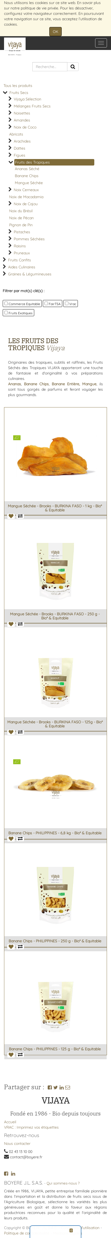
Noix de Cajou (26, 203)
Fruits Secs (18, 92)
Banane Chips (27, 175)
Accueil (10, 1121)
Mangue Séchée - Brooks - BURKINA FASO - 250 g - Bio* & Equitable (55, 616)
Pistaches (22, 232)
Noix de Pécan (21, 217)
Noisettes (22, 113)
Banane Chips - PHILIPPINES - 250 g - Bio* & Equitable (55, 941)
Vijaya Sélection (27, 99)
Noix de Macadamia (26, 196)
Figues (19, 155)
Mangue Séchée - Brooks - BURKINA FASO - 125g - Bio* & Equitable (55, 724)
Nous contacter (17, 1143)
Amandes (22, 120)
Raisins (20, 246)
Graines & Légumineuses (29, 274)
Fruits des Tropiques (32, 162)
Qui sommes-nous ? (63, 1183)
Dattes (19, 148)
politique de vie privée (39, 8)
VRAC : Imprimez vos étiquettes (31, 1127)
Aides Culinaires (21, 267)
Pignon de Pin (21, 224)
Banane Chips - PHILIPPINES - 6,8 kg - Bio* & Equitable (55, 833)
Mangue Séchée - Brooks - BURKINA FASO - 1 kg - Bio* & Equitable (55, 508)
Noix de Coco (25, 127)
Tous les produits (18, 85)
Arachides (22, 141)
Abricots (16, 134)
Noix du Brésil (21, 210)
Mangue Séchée (29, 182)
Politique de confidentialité (26, 1233)
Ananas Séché (27, 168)
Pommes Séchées (29, 239)
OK (55, 31)
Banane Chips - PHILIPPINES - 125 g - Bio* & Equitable (55, 1049)
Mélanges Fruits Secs (32, 106)
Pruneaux (22, 253)
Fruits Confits (19, 260)
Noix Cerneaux (26, 189)
